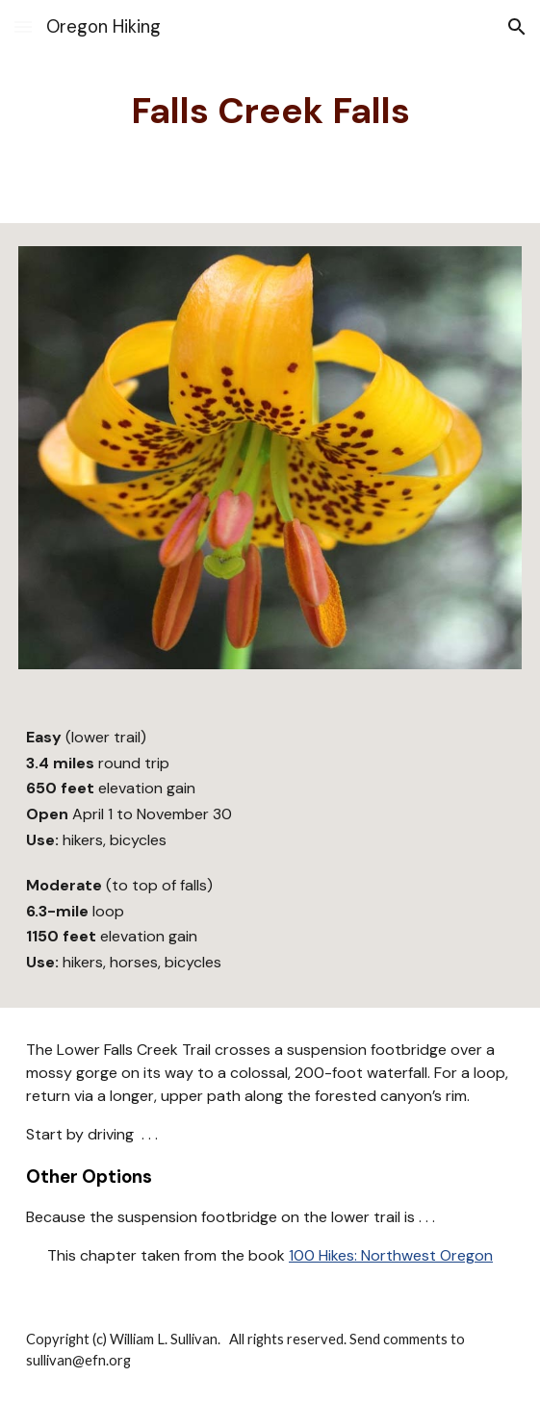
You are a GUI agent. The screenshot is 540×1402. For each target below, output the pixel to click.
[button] (23, 26)
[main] (270, 111)
